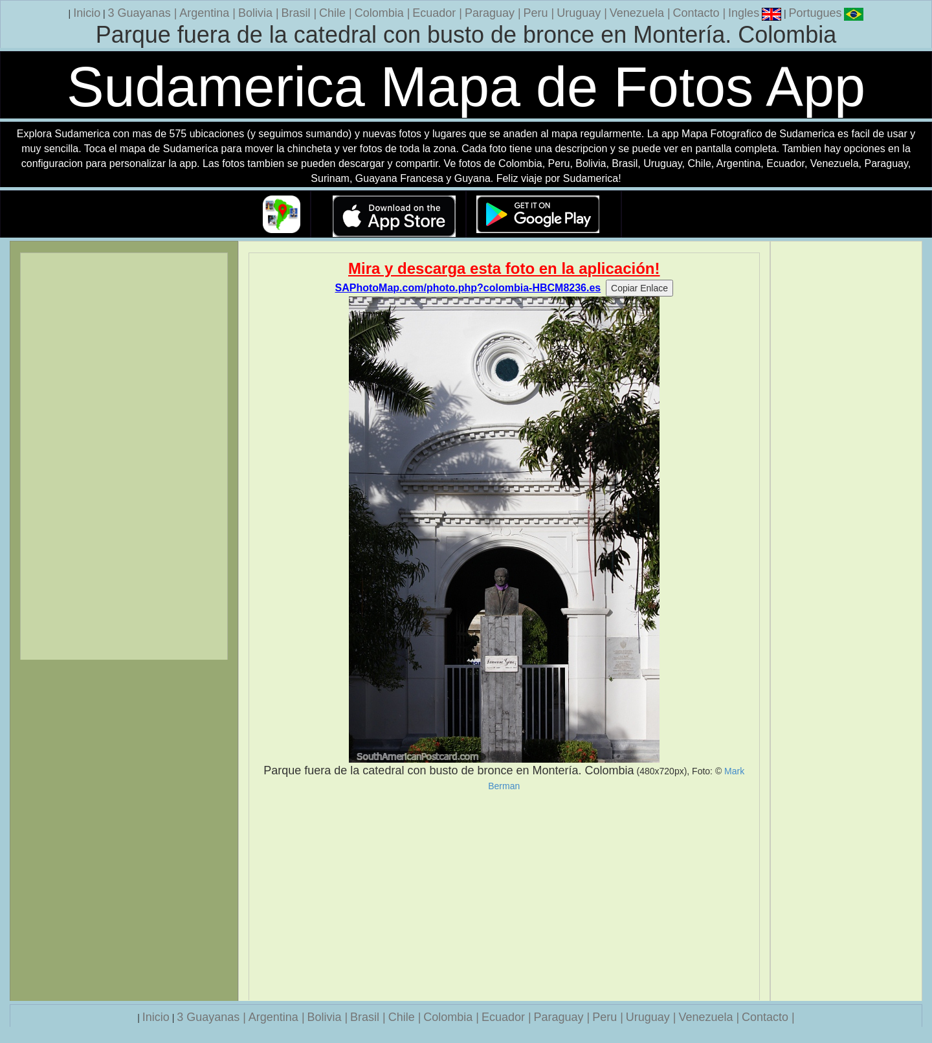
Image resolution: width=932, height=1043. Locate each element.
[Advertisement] (504, 896)
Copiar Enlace (639, 288)
